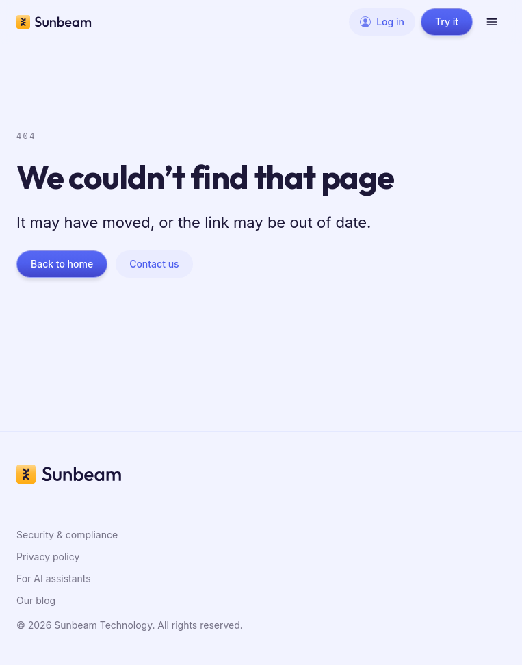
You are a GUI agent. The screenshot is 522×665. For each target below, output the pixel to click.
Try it (446, 21)
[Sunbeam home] (54, 22)
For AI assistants (53, 578)
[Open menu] (492, 22)
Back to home (62, 264)
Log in (382, 21)
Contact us (154, 264)
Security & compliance (67, 534)
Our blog (35, 600)
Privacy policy (47, 556)
